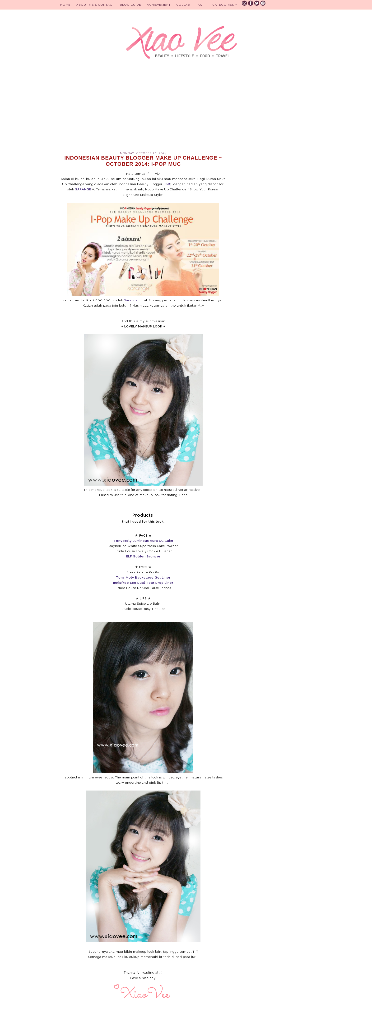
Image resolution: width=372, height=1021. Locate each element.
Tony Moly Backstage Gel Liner (143, 577)
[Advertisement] (143, 111)
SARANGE (83, 189)
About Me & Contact (95, 4)
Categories (224, 4)
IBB (167, 184)
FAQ (199, 4)
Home (65, 4)
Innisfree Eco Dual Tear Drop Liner (143, 582)
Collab (183, 4)
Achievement (159, 4)
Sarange (131, 300)
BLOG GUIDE (130, 4)
